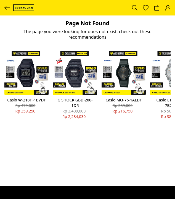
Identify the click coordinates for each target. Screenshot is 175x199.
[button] (146, 8)
